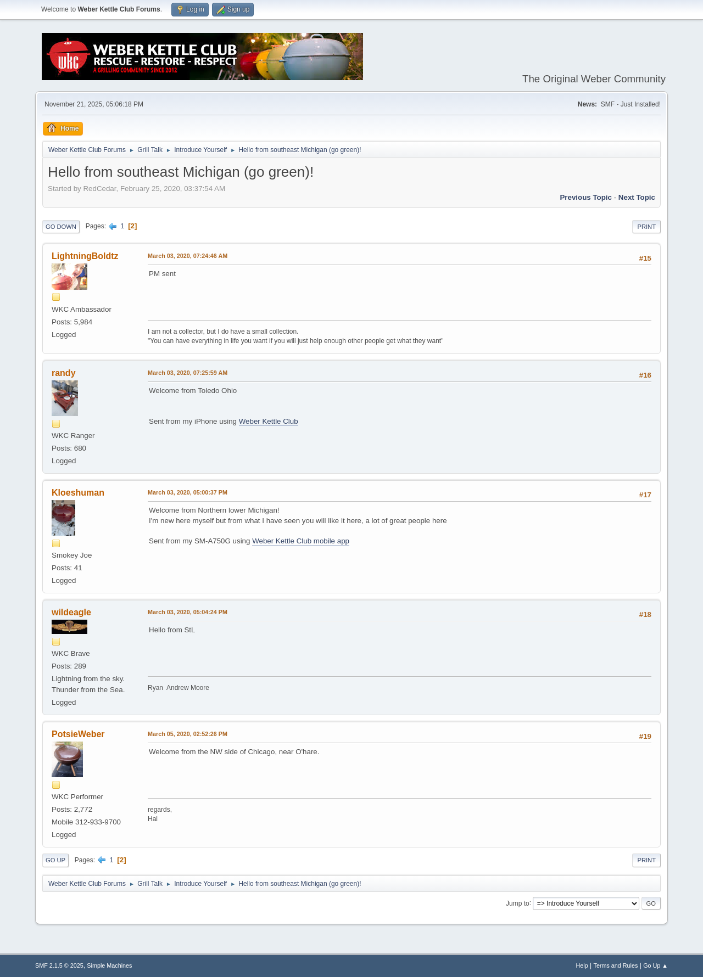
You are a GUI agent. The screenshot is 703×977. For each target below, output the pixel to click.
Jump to (517, 903)
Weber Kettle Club (268, 421)
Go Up (55, 860)
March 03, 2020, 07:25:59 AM (187, 372)
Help (582, 965)
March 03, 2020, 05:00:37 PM (187, 492)
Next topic (636, 197)
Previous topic (586, 197)
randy (64, 373)
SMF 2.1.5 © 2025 (59, 965)
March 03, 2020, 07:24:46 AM (187, 255)
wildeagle (71, 612)
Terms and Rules (616, 965)
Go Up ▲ (655, 965)
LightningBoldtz (85, 256)
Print (646, 226)
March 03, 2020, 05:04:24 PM (187, 612)
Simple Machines (109, 965)
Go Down (61, 226)
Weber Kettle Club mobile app (300, 541)
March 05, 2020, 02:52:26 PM (187, 734)
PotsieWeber (78, 734)
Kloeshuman (78, 492)
